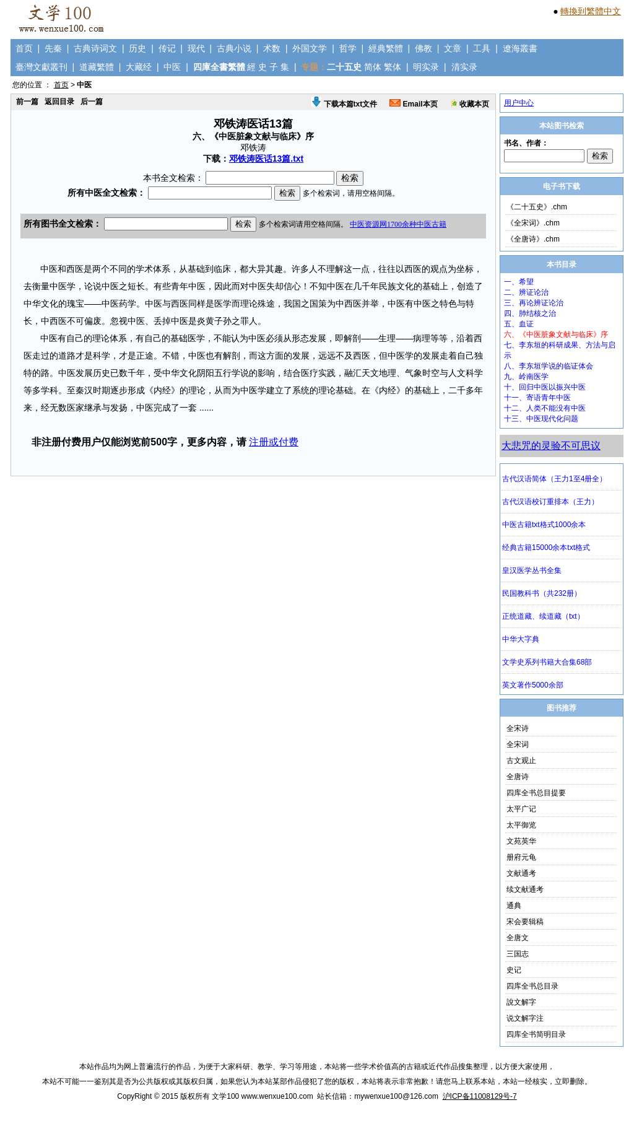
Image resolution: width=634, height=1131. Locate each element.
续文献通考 (525, 889)
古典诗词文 (95, 48)
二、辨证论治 (526, 292)
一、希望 (519, 281)
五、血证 (519, 324)
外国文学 (309, 48)
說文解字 (521, 1002)
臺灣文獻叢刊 (41, 67)
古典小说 (234, 48)
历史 (137, 48)
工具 (481, 48)
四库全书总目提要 (536, 792)
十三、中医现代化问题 (541, 418)
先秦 (53, 48)
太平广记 (521, 809)
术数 (271, 48)
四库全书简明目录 (536, 1034)
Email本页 (413, 104)
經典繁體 (385, 48)
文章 (452, 48)
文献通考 (521, 873)
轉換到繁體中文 (590, 11)
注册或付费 (273, 442)
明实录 (426, 67)
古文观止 (521, 760)
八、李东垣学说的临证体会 (548, 366)
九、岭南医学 (526, 376)
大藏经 (139, 67)
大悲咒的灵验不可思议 (551, 445)
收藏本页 (469, 104)
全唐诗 (517, 776)
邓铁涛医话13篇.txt (266, 159)
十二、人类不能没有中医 (545, 408)
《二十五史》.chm (536, 207)
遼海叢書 (520, 48)
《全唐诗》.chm (533, 239)
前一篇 (27, 101)
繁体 (392, 67)
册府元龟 (521, 857)
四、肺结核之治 (530, 313)
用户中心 (519, 102)
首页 (24, 48)
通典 (513, 905)
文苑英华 (521, 841)
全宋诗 (517, 728)
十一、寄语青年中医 (537, 397)
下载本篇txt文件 (344, 104)
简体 (372, 67)
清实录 (464, 67)
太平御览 (521, 825)
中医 (172, 67)
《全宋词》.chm (533, 223)
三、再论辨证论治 (533, 303)
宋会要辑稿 (525, 921)
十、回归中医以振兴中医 (545, 387)
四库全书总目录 (532, 986)
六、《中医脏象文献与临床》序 (556, 334)
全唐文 (517, 937)
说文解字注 (525, 1018)
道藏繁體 (96, 67)
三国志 (517, 954)
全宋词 (517, 744)
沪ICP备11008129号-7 (480, 1096)
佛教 (423, 48)
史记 (513, 970)
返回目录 (59, 101)
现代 (196, 48)
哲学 (348, 48)
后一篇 (91, 101)
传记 (167, 48)
